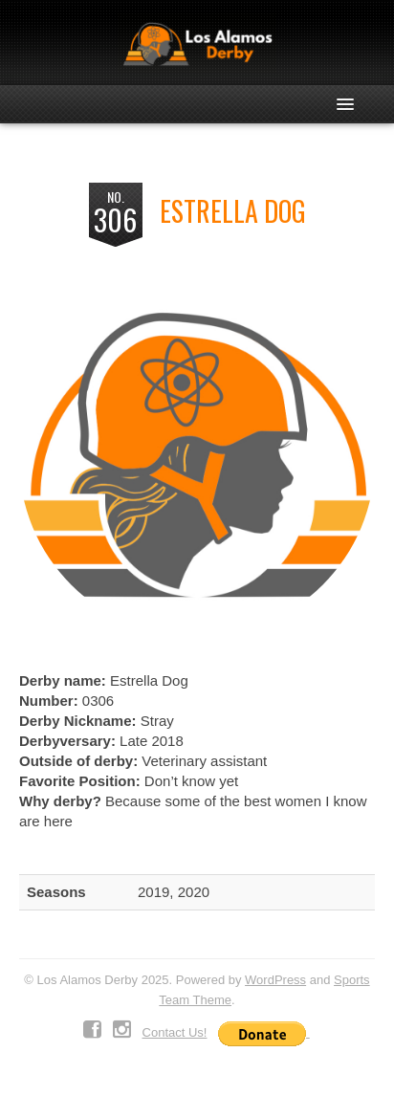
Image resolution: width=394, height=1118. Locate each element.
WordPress (275, 980)
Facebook (92, 1030)
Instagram (122, 1030)
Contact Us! (175, 1032)
